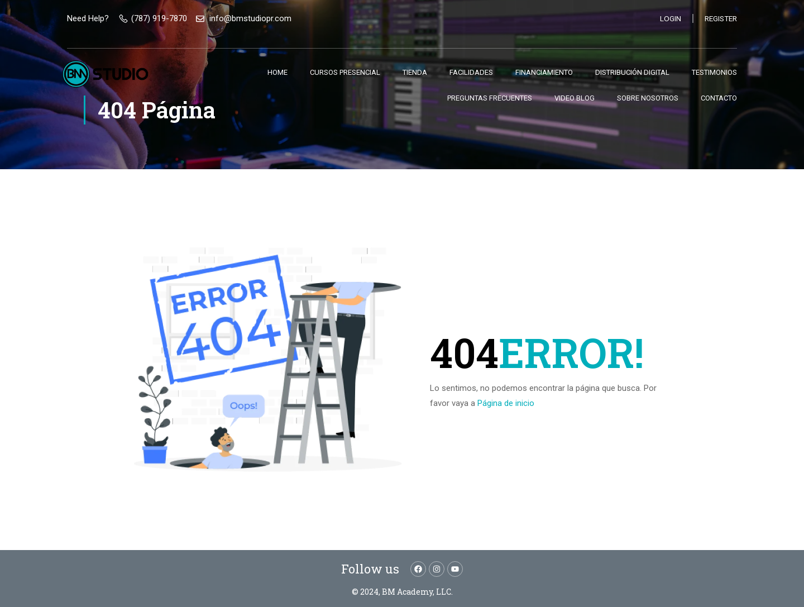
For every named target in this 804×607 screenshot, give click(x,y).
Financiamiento (544, 72)
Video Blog (574, 98)
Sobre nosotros (647, 98)
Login (667, 18)
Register (719, 18)
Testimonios (714, 72)
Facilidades (471, 72)
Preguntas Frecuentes (489, 98)
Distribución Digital (632, 72)
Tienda (415, 72)
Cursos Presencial (345, 72)
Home (277, 72)
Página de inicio (505, 403)
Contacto (719, 98)
